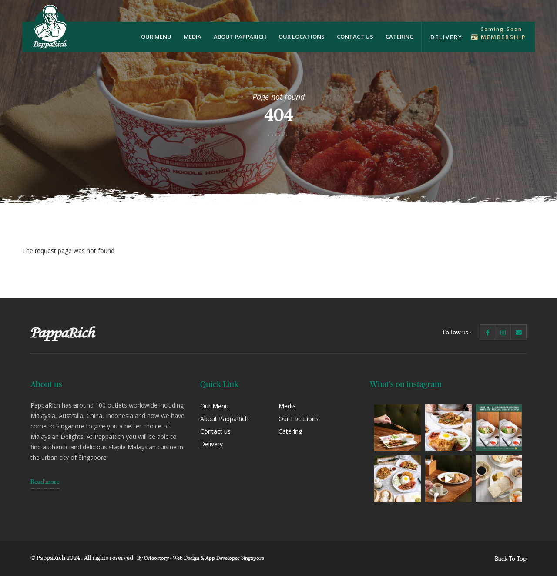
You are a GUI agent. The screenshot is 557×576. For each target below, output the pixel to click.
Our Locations (301, 36)
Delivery (446, 37)
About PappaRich (240, 36)
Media (192, 36)
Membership (498, 37)
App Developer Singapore (234, 558)
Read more (45, 481)
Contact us (355, 36)
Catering (400, 36)
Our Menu (156, 36)
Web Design (186, 558)
